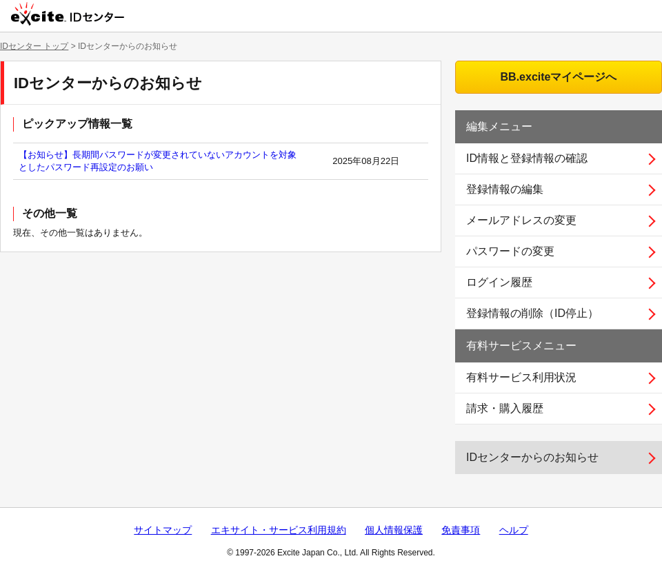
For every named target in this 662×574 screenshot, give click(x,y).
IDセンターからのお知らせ (532, 457)
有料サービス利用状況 (521, 377)
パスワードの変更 (510, 251)
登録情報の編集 (504, 189)
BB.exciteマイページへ (559, 77)
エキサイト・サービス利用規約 (278, 529)
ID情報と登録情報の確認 (527, 158)
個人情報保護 (394, 529)
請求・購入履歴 (504, 408)
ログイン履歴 (499, 282)
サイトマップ (163, 529)
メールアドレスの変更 (521, 220)
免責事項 (460, 529)
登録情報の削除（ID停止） (532, 313)
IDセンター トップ (34, 46)
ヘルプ (513, 529)
